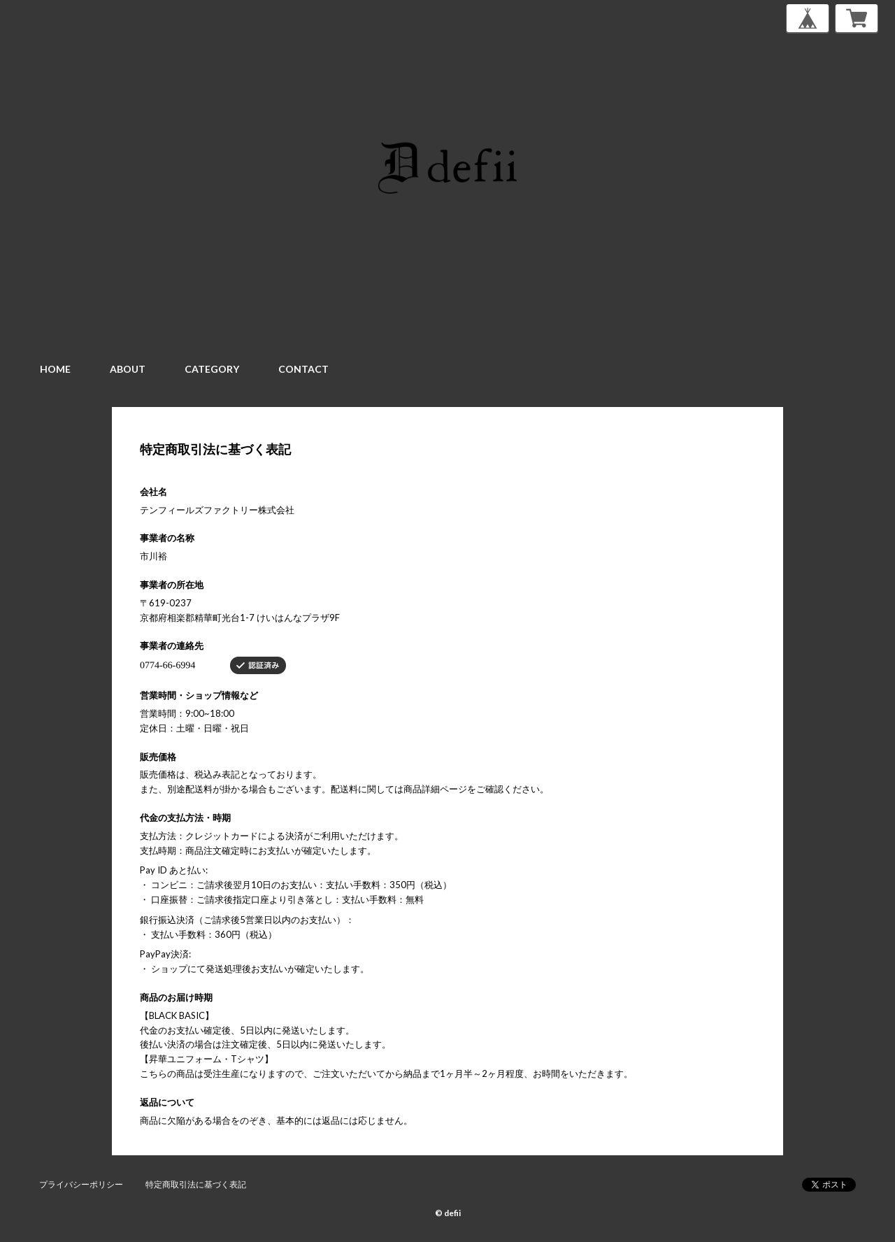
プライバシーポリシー (81, 1184)
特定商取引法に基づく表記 (195, 1184)
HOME (55, 369)
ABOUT (127, 369)
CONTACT (303, 369)
